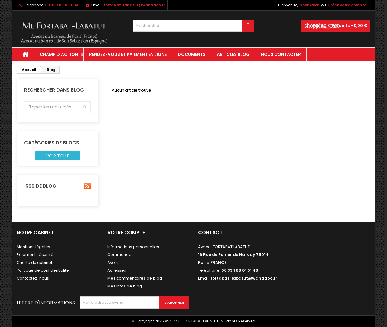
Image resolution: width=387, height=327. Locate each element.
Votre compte (126, 232)
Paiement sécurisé (35, 254)
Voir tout (57, 156)
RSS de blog (57, 186)
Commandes (120, 254)
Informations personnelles (133, 247)
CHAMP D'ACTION (59, 54)
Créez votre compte (346, 5)
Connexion (309, 5)
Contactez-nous (33, 278)
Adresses (116, 270)
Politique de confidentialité (43, 270)
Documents (192, 54)
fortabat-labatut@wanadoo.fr (134, 5)
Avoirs (113, 262)
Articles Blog (233, 54)
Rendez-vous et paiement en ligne (128, 54)
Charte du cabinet (34, 262)
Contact (210, 232)
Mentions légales (33, 247)
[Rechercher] (193, 26)
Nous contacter (281, 54)
